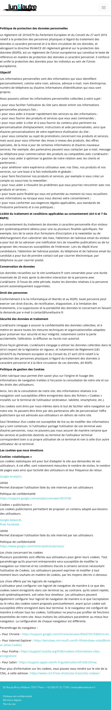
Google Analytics (11, 476)
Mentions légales (12, 700)
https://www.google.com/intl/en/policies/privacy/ (32, 546)
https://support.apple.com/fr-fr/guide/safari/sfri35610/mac (58, 662)
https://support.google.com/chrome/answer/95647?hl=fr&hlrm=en (65, 634)
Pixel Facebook (9, 524)
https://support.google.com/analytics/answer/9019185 (35, 498)
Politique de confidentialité (17, 696)
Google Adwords (11, 520)
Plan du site (9, 704)
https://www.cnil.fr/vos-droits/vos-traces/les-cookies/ (65, 673)
